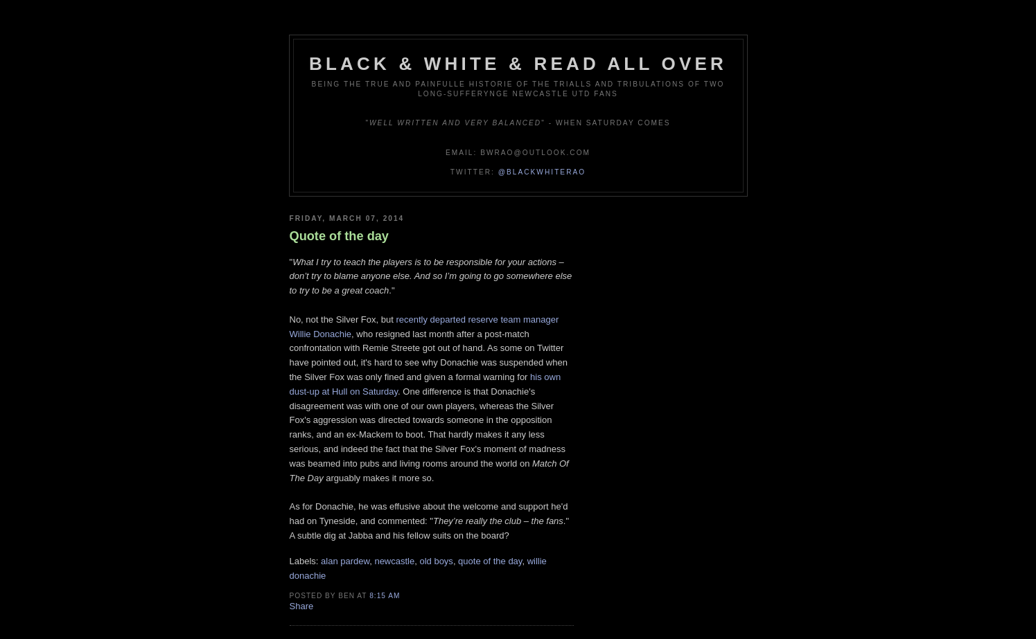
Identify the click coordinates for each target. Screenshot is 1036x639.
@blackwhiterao (542, 172)
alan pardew (345, 561)
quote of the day (490, 561)
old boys (436, 561)
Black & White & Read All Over (518, 63)
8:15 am (384, 596)
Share (302, 606)
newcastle (394, 561)
